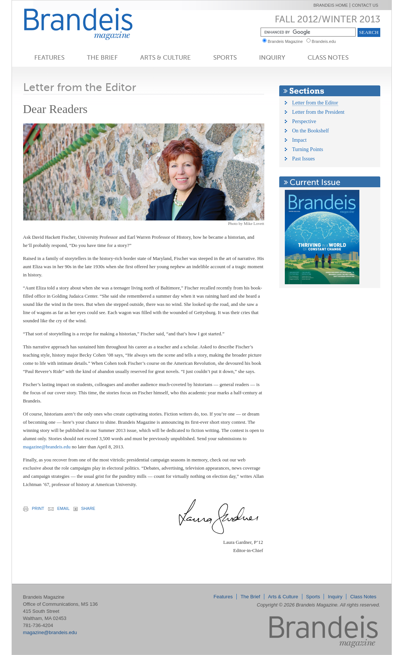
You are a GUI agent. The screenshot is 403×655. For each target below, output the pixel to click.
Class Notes (328, 57)
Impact (299, 140)
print (33, 508)
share (84, 508)
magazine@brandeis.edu (47, 446)
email (59, 508)
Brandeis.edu (325, 41)
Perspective (304, 121)
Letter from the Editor (315, 103)
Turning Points (307, 149)
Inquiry (272, 57)
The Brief (102, 57)
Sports (225, 57)
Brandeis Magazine (90, 23)
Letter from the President (318, 112)
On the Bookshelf (310, 131)
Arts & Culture (165, 57)
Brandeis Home (331, 5)
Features (49, 57)
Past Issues (303, 159)
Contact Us (365, 5)
